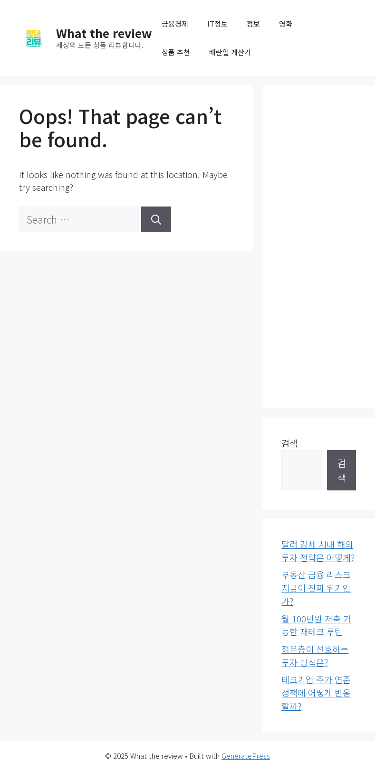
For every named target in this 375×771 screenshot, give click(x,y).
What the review (104, 32)
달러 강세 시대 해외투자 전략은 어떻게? (318, 551)
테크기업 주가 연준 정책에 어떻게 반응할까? (316, 692)
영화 (285, 23)
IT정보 (217, 23)
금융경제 (175, 23)
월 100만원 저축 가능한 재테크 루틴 (316, 625)
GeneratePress (245, 756)
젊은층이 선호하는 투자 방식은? (314, 655)
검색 (289, 443)
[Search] (156, 219)
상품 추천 (176, 52)
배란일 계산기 (230, 52)
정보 (253, 23)
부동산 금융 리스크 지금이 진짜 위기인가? (316, 587)
